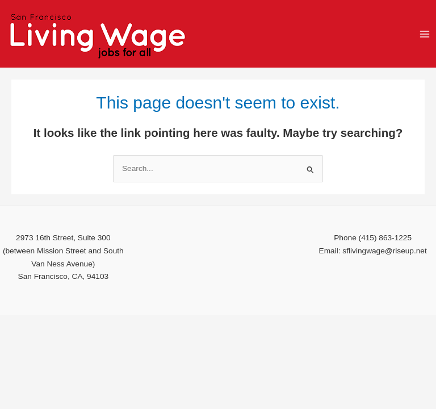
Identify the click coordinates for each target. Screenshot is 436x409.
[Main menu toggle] (425, 34)
